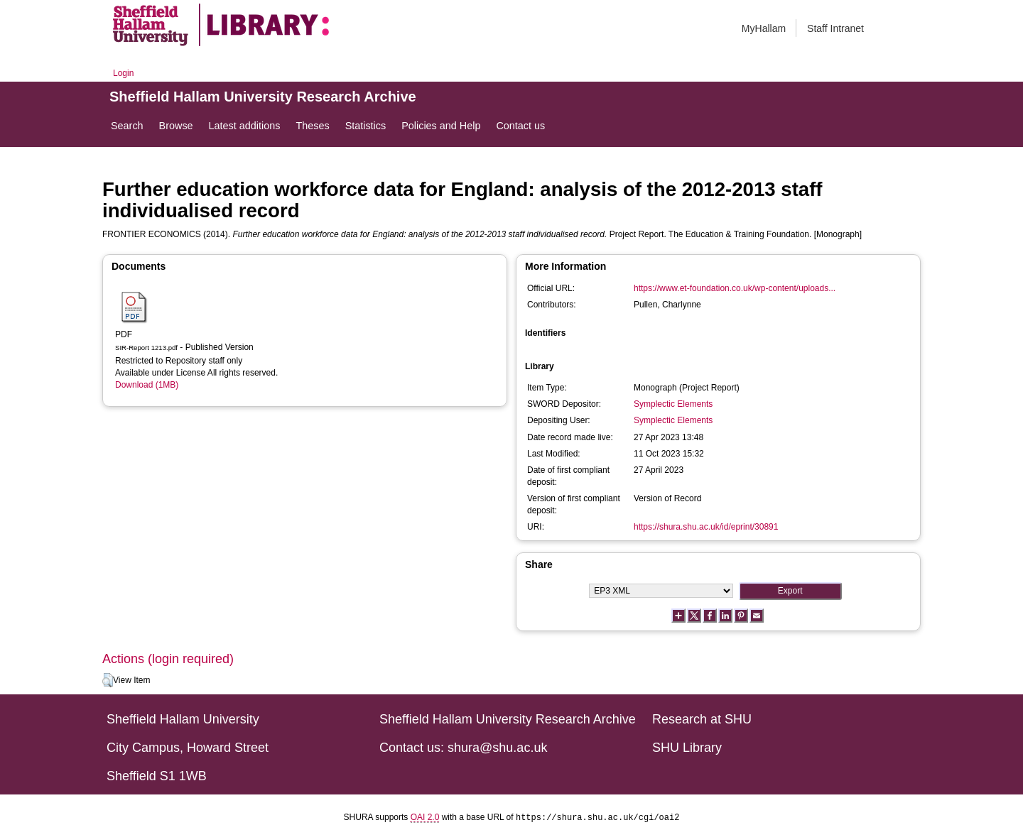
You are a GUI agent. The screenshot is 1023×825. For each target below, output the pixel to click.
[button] (107, 680)
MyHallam (764, 28)
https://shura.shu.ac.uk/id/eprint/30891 (706, 527)
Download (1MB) (146, 385)
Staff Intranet (835, 28)
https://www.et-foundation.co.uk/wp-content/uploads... (734, 288)
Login (123, 73)
